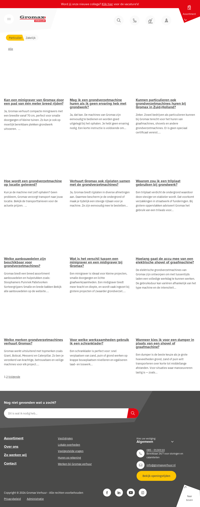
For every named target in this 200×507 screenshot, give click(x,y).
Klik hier (107, 4)
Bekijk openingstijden (156, 476)
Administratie (35, 499)
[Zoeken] (133, 413)
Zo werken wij (15, 454)
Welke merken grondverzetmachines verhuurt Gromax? (33, 341)
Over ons (11, 446)
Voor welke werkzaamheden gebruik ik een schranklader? (99, 341)
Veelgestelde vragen (70, 451)
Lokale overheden (69, 445)
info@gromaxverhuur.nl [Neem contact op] (161, 465)
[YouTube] (131, 492)
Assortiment (13, 438)
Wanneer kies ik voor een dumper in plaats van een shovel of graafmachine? (165, 343)
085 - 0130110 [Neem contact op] (155, 450)
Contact (10, 463)
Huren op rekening (69, 457)
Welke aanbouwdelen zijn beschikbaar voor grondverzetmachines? (25, 262)
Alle (10, 49)
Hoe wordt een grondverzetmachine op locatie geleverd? (33, 182)
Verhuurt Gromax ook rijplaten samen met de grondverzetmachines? (100, 182)
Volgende (14, 377)
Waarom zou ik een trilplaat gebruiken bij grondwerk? (158, 182)
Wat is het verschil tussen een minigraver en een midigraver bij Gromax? (96, 262)
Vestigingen (65, 438)
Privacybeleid (12, 499)
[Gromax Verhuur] (33, 19)
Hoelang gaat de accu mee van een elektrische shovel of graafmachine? (165, 260)
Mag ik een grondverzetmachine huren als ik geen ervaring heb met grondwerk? (98, 103)
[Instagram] (143, 492)
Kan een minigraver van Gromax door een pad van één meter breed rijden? (34, 101)
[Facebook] (107, 492)
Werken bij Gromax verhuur (75, 464)
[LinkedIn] (119, 492)
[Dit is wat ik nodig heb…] (71, 413)
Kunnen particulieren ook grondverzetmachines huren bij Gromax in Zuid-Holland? (161, 103)
